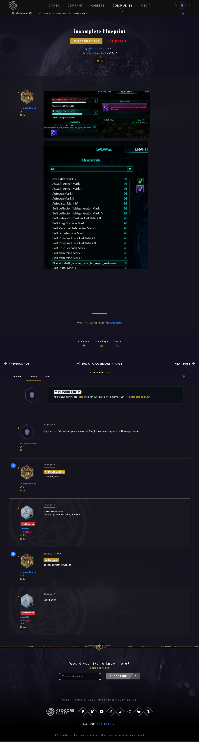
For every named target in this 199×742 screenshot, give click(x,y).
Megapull (92, 53)
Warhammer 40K (86, 41)
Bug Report (117, 41)
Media (146, 5)
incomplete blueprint (67, 392)
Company (75, 5)
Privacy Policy (107, 700)
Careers (97, 5)
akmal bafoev (95, 49)
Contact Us (128, 700)
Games (54, 5)
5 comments (99, 372)
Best (48, 377)
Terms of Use (83, 700)
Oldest (33, 377)
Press (66, 700)
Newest (16, 377)
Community (122, 5)
